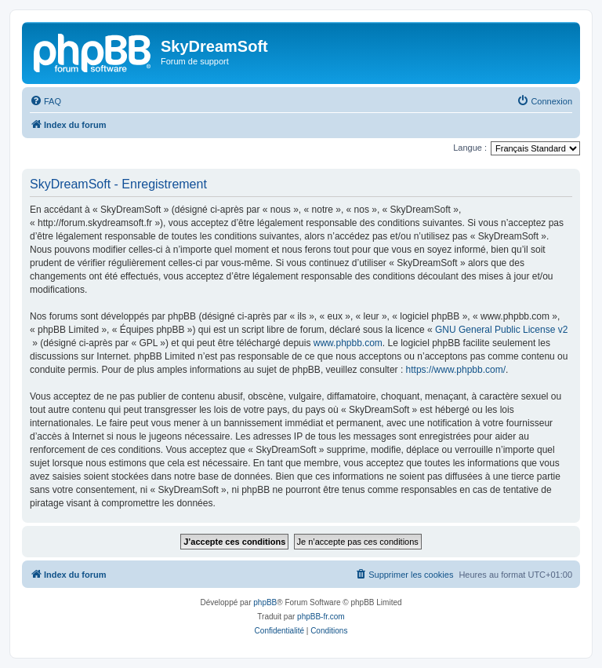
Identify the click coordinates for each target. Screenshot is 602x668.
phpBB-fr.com (321, 616)
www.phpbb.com (348, 343)
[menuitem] (45, 101)
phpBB (265, 602)
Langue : (470, 147)
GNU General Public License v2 (501, 329)
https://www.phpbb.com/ (456, 369)
